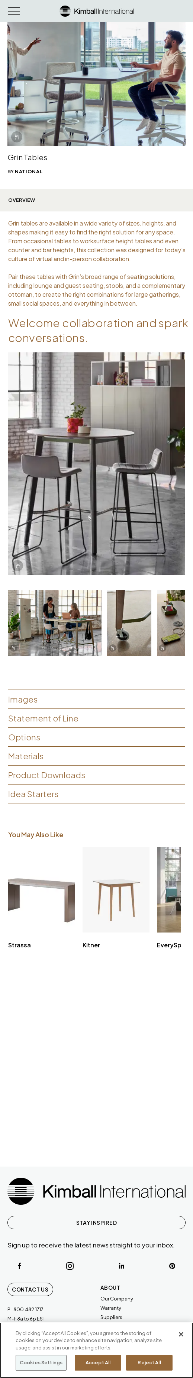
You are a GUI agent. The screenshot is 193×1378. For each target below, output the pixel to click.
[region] (96, 1350)
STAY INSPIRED (96, 1222)
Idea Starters (33, 794)
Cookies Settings (41, 1362)
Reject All (149, 1362)
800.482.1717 (28, 1309)
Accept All (98, 1362)
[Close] (181, 1334)
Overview (21, 200)
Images (23, 699)
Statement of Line (43, 718)
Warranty (110, 1308)
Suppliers (111, 1317)
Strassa (19, 945)
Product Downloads (46, 775)
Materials (26, 756)
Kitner (91, 945)
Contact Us (30, 1289)
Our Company (116, 1299)
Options (24, 737)
